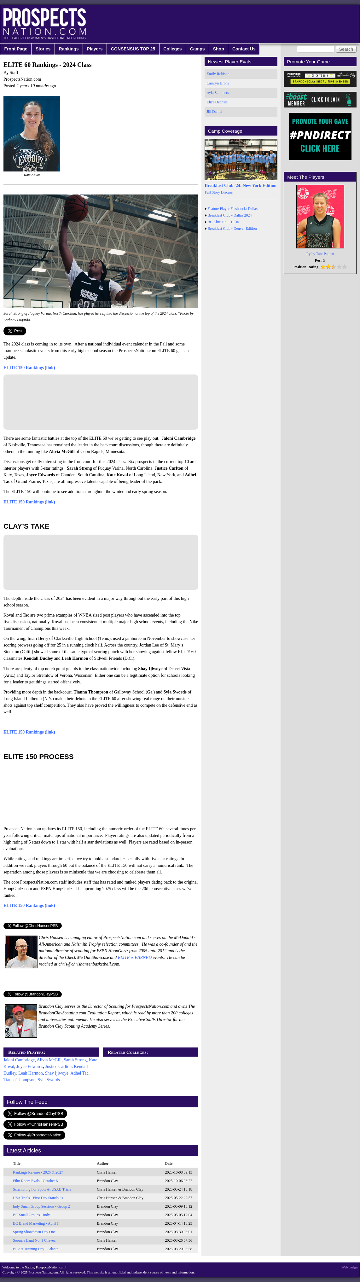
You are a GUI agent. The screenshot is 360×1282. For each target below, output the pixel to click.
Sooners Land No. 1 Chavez (34, 1240)
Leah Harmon (30, 1073)
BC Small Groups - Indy (31, 1215)
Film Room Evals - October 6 (35, 1181)
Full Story (212, 192)
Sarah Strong (75, 1060)
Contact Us (244, 48)
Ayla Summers (217, 92)
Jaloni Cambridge (19, 1060)
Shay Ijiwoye (56, 1073)
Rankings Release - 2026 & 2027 (38, 1172)
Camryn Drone (217, 83)
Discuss (227, 192)
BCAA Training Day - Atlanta (35, 1249)
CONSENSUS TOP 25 (133, 48)
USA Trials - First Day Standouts (38, 1198)
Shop (218, 48)
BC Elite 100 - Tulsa (223, 222)
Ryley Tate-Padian (320, 254)
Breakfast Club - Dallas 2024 (230, 215)
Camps (197, 48)
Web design (350, 1267)
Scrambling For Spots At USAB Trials (42, 1189)
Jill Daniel (214, 111)
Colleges (172, 48)
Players (95, 48)
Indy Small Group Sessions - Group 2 (41, 1206)
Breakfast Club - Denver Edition (232, 228)
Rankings (69, 48)
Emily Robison (217, 74)
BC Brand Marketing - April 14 (37, 1223)
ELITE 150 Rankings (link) (29, 367)
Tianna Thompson (19, 1079)
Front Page (15, 48)
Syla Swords (49, 1079)
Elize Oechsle (216, 102)
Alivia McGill (49, 1060)
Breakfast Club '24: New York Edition (240, 185)
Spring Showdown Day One (34, 1232)
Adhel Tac (79, 1073)
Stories (43, 48)
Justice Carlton (58, 1066)
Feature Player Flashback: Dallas (233, 208)
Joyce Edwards (29, 1066)
